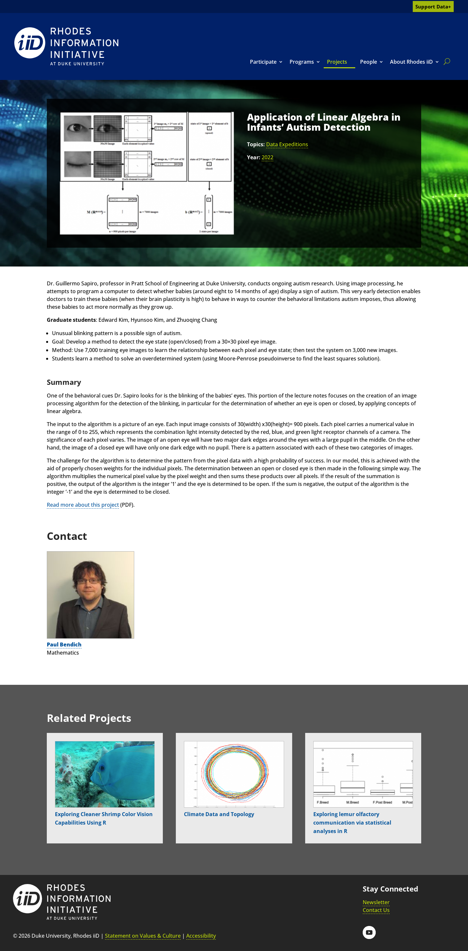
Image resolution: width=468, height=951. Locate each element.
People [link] (368, 61)
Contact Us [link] (376, 910)
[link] (66, 46)
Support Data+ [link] (433, 6)
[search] (445, 61)
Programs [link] (302, 61)
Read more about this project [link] (83, 504)
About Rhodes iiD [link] (411, 61)
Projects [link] (337, 61)
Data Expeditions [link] (287, 144)
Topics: (256, 144)
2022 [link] (267, 157)
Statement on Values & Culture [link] (143, 935)
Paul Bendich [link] (64, 644)
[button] (369, 932)
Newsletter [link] (376, 902)
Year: (253, 157)
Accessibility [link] (201, 935)
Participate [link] (263, 61)
